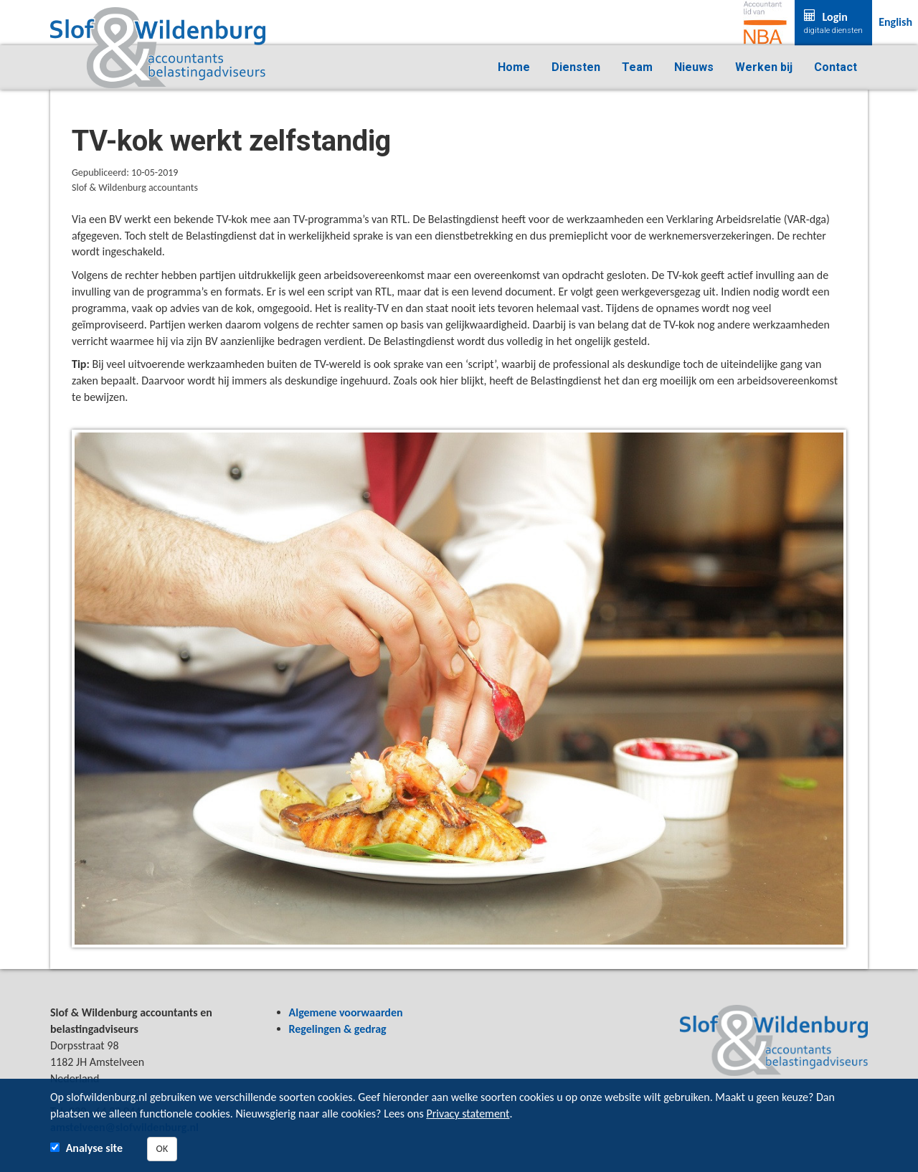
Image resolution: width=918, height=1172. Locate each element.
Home (514, 67)
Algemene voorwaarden (346, 1012)
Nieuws (694, 67)
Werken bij (763, 67)
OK (162, 1149)
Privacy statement (467, 1113)
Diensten (576, 67)
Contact (835, 67)
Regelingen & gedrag (338, 1029)
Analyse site (94, 1148)
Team (637, 67)
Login (833, 23)
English (895, 22)
